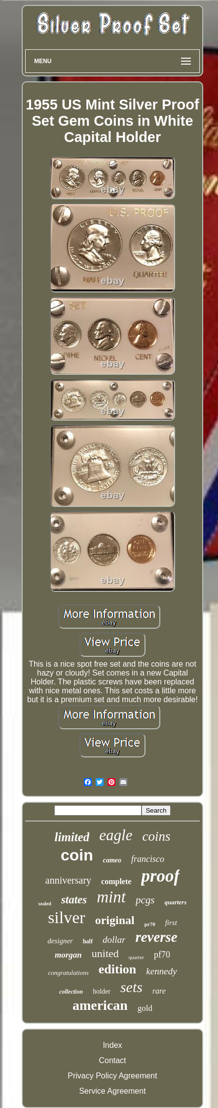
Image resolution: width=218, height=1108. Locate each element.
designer (60, 941)
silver (66, 917)
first (171, 923)
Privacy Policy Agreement (112, 1076)
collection (71, 991)
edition (118, 969)
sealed (44, 903)
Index (112, 1045)
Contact (112, 1060)
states (74, 900)
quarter (136, 957)
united (105, 953)
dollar (114, 939)
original (115, 920)
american (100, 1005)
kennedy (161, 971)
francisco (147, 859)
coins (156, 836)
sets (131, 987)
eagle (115, 835)
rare (159, 991)
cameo (112, 860)
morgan (68, 955)
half (88, 941)
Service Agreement (112, 1091)
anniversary (68, 880)
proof (160, 876)
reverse (156, 937)
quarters (175, 902)
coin (77, 855)
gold (145, 1008)
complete (116, 881)
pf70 (162, 955)
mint (111, 897)
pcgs (145, 900)
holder (101, 991)
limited (72, 837)
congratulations (68, 972)
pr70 (150, 924)
